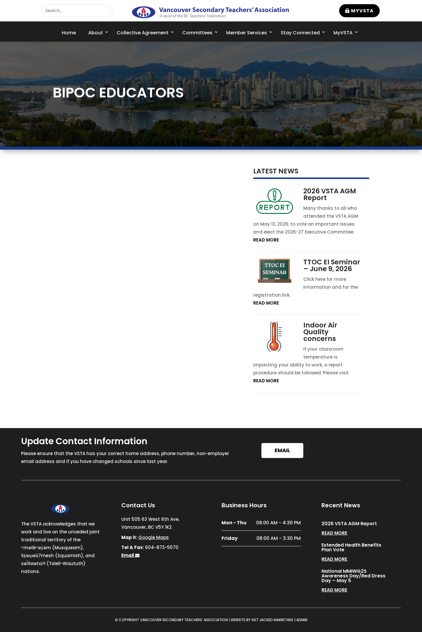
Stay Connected (300, 32)
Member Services (246, 32)
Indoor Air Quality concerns (320, 331)
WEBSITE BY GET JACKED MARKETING (262, 619)
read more (266, 240)
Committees (197, 32)
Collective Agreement (143, 32)
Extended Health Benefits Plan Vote (351, 547)
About (95, 32)
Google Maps (153, 537)
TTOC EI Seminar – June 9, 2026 (331, 265)
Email (282, 450)
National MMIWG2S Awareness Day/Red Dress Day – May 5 (353, 576)
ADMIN (301, 619)
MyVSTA (362, 10)
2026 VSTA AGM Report (329, 194)
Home (69, 32)
